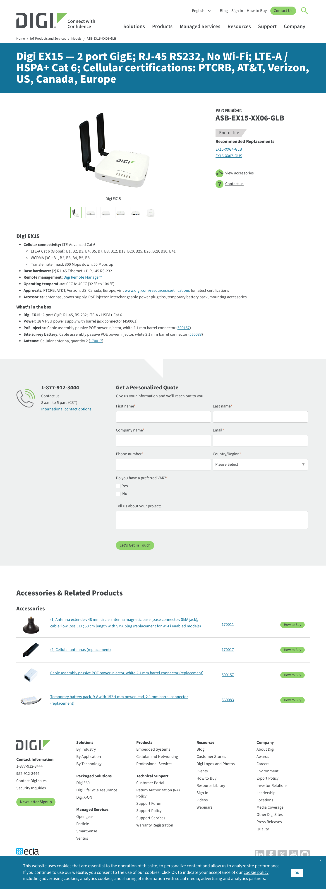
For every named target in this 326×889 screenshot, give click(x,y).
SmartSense (86, 831)
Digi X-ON (84, 798)
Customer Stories (211, 757)
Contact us (230, 184)
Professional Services (154, 764)
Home (20, 39)
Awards (262, 757)
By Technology (88, 764)
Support (269, 26)
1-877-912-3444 (29, 767)
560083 (195, 335)
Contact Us (283, 11)
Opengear (84, 817)
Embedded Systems (153, 750)
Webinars (204, 808)
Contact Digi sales (31, 781)
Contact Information (34, 760)
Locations (264, 800)
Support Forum (149, 804)
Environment (267, 771)
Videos (202, 800)
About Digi (265, 750)
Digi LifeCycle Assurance (96, 790)
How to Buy (256, 11)
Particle (82, 824)
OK (296, 872)
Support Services (150, 818)
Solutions (136, 26)
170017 (96, 341)
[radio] (212, 487)
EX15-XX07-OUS (229, 156)
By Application (88, 757)
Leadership (266, 793)
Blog (224, 11)
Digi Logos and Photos (216, 764)
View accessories (235, 174)
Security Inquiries (31, 788)
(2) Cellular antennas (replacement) (80, 650)
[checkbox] (212, 491)
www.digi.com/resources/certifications (157, 291)
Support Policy (148, 811)
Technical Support (152, 776)
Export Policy (267, 779)
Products (164, 26)
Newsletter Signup (36, 802)
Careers (262, 764)
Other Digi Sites (269, 815)
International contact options (66, 409)
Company (296, 26)
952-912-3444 (27, 774)
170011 (228, 625)
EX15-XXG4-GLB (229, 150)
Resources (241, 26)
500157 (183, 328)
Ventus (82, 839)
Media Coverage (269, 808)
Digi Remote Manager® (83, 278)
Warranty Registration (154, 826)
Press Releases (269, 822)
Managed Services (202, 26)
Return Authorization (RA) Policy (158, 794)
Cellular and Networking (157, 757)
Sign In (237, 11)
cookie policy (256, 872)
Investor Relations (272, 786)
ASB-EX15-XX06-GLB (107, 39)
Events (202, 771)
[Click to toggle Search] (305, 11)
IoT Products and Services (50, 39)
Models (80, 39)
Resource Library (211, 786)
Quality (262, 829)
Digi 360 (83, 783)
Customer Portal (150, 783)
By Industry (86, 750)
